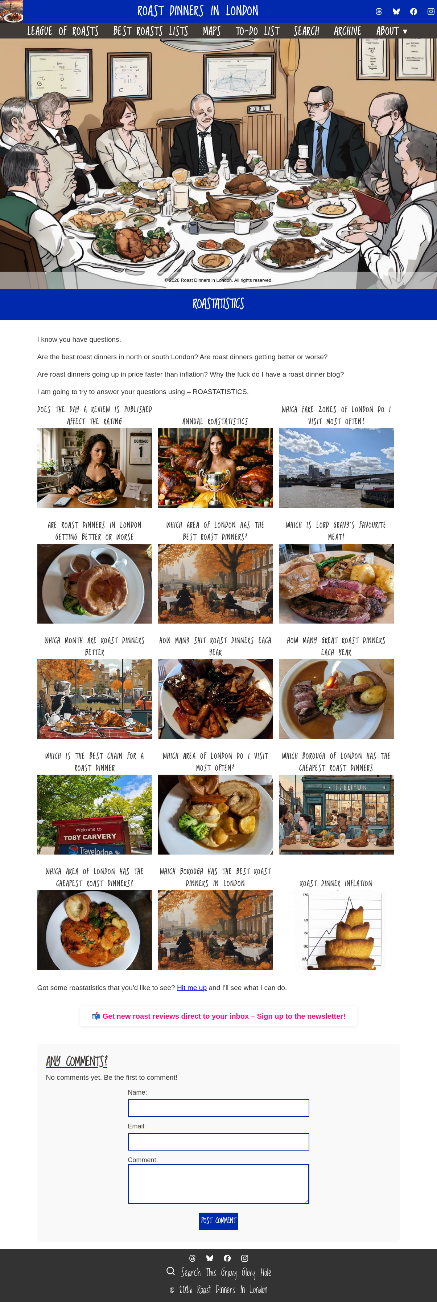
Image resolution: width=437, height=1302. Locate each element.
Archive (348, 30)
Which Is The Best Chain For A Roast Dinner (94, 763)
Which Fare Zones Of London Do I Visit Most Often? (336, 416)
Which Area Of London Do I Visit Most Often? (215, 763)
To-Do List (257, 30)
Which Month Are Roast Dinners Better (95, 647)
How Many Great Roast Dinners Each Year (336, 647)
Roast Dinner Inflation (336, 884)
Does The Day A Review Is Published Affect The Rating (94, 416)
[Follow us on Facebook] (414, 11)
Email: (137, 1126)
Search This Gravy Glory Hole (219, 1272)
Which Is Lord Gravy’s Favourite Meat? (336, 532)
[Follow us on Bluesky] (396, 11)
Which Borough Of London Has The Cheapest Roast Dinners (336, 763)
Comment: (143, 1160)
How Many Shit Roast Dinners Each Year (216, 647)
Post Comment (218, 1221)
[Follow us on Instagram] (431, 11)
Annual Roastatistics (215, 422)
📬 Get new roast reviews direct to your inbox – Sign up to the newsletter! (218, 1016)
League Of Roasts (63, 30)
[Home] (14, 11)
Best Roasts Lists (151, 30)
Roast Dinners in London (198, 12)
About (392, 30)
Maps (212, 30)
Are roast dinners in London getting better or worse (95, 532)
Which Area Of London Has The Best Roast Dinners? (215, 532)
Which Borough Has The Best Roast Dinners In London (215, 878)
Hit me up (192, 987)
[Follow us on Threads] (379, 11)
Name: (137, 1092)
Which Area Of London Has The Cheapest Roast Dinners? (95, 878)
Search (306, 30)
